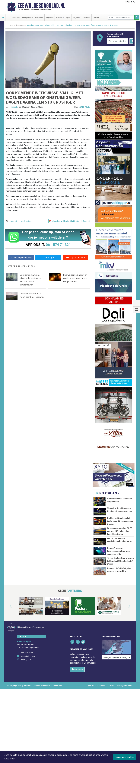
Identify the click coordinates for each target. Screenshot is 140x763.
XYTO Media (84, 107)
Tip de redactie (75, 257)
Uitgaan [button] (76, 17)
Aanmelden (77, 699)
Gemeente (39, 17)
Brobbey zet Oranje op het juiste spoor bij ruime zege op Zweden (120, 521)
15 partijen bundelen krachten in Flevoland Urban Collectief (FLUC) (120, 570)
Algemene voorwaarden (95, 716)
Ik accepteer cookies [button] (124, 757)
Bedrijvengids (27, 17)
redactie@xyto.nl (28, 686)
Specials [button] (59, 17)
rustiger (28, 221)
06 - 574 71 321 (58, 245)
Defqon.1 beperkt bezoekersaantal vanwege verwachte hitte (118, 551)
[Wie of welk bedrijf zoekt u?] (117, 41)
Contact (96, 17)
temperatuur (14, 221)
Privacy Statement (124, 716)
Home (10, 25)
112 (8, 17)
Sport (68, 17)
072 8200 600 (27, 682)
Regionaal (49, 17)
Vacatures (86, 17)
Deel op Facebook (21, 257)
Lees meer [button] (9, 759)
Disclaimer (111, 716)
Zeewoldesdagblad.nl (41, 5)
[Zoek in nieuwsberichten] (121, 17)
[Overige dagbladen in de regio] (116, 676)
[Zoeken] (136, 17)
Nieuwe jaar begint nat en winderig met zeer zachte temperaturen (75, 278)
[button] (7, 640)
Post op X (48, 257)
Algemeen (16, 17)
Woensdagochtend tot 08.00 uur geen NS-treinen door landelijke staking (119, 531)
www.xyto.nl (26, 689)
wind (23, 221)
